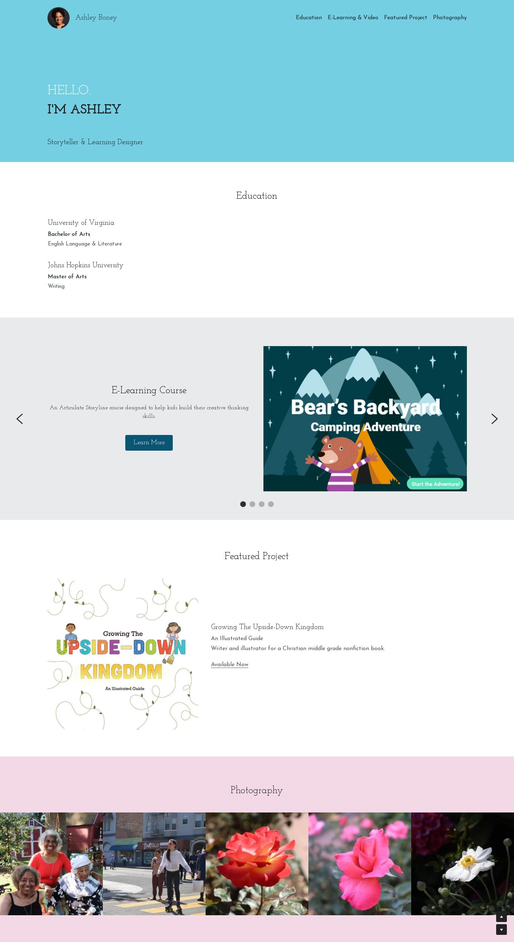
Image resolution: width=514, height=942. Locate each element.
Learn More (149, 443)
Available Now (229, 665)
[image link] (365, 418)
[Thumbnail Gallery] (51, 863)
